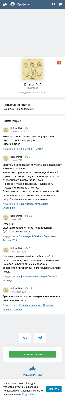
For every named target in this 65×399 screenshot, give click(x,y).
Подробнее (28, 394)
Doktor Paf (16, 128)
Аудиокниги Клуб (32, 367)
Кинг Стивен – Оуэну (31, 148)
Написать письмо (33, 354)
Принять (54, 389)
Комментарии (13, 121)
